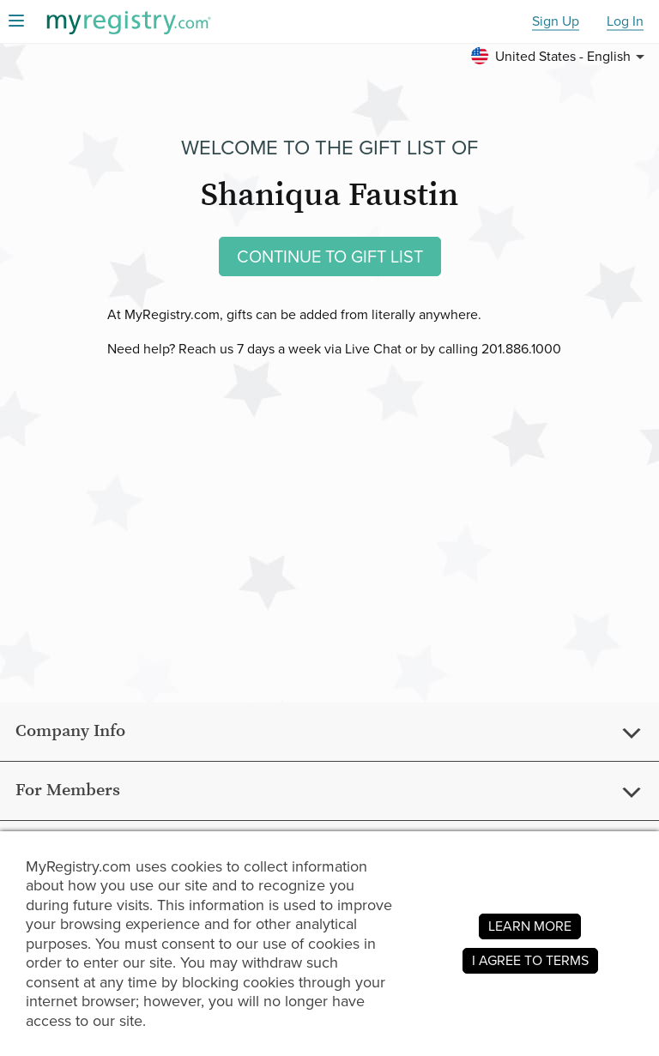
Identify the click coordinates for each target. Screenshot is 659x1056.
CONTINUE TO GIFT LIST (330, 256)
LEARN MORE (529, 926)
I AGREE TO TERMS (530, 960)
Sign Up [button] (555, 22)
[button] (560, 56)
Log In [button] (625, 22)
